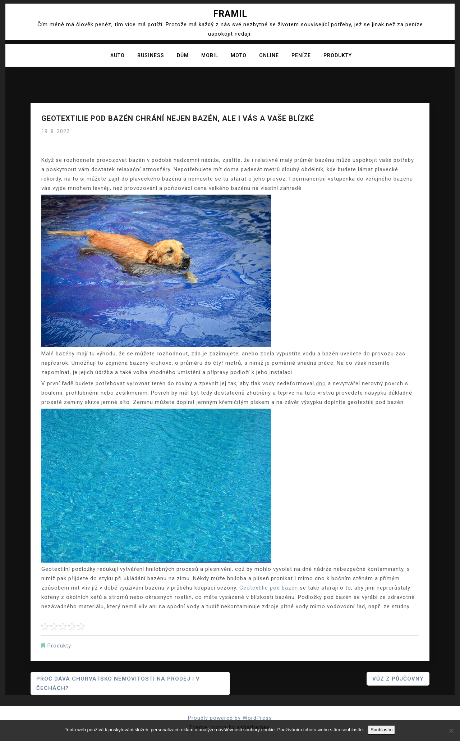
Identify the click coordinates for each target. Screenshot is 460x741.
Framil (230, 14)
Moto (239, 55)
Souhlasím (381, 729)
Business (150, 55)
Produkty (337, 55)
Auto (117, 55)
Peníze (301, 55)
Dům (183, 55)
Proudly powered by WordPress (230, 718)
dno (320, 383)
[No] (451, 730)
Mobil (209, 55)
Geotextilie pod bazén (268, 588)
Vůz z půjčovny (398, 679)
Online (269, 55)
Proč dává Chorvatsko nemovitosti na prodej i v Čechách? (118, 683)
